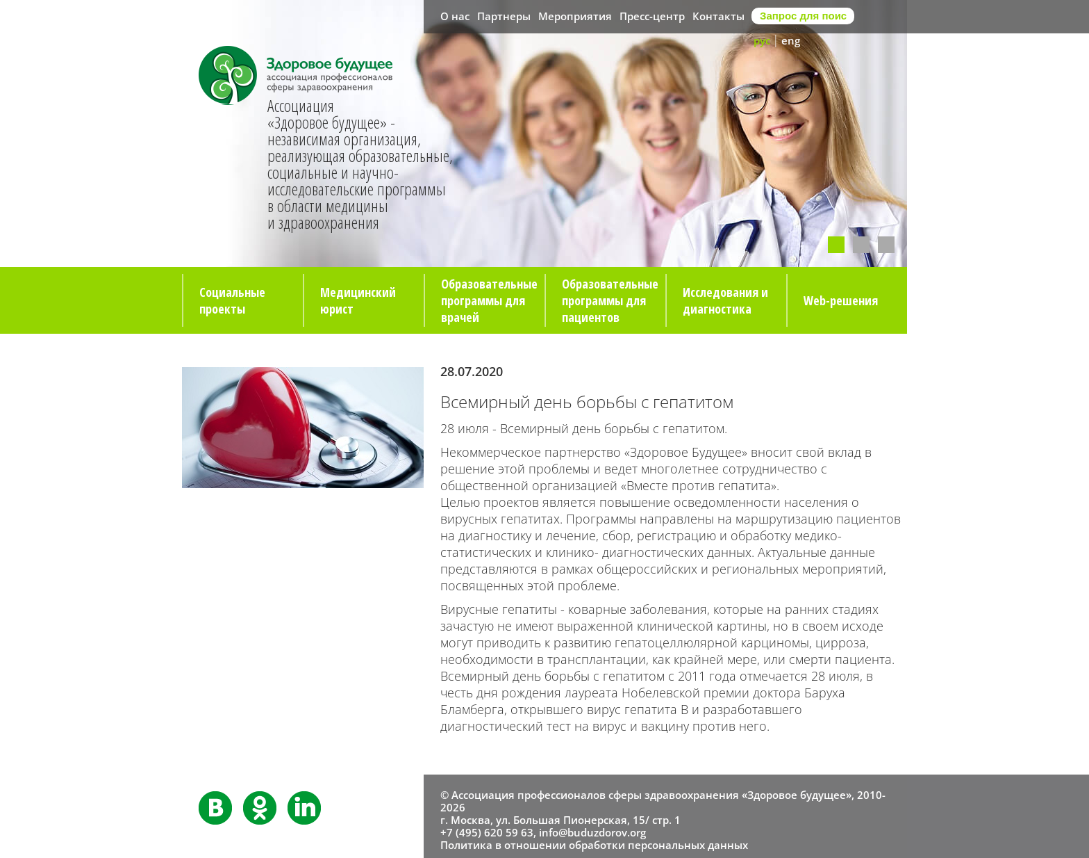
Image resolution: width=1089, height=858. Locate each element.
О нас (454, 16)
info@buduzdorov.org (592, 832)
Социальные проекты (232, 300)
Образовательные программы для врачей (489, 300)
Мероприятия (575, 16)
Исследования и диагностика (725, 300)
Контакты (718, 16)
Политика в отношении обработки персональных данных (594, 845)
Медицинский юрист (358, 300)
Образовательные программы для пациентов (610, 300)
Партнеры (504, 16)
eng (790, 40)
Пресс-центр (652, 16)
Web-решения (841, 300)
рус (762, 40)
